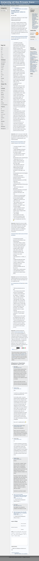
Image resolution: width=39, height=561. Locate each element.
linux (3, 88)
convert (2, 54)
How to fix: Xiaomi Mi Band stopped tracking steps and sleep (34, 62)
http (1, 86)
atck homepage (18, 37)
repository (2, 110)
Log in (31, 76)
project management (4, 104)
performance (2, 97)
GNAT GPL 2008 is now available (21, 8)
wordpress (3, 128)
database (2, 57)
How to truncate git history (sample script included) (33, 57)
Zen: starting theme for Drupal (17, 283)
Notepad (13, 354)
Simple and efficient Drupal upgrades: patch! (35, 23)
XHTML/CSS (22, 354)
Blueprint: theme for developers (17, 141)
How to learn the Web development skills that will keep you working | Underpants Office (20, 495)
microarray (3, 90)
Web (19, 354)
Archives (13, 5)
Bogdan (15, 458)
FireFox (2, 69)
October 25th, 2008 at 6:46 (18, 498)
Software (16, 354)
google (2, 78)
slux (14, 366)
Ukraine (2, 121)
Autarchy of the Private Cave (18, 2)
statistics (2, 117)
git (1, 76)
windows (3, 126)
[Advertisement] (4, 28)
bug (1, 51)
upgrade (2, 124)
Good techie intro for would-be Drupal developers (35, 17)
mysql (2, 94)
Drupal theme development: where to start (18, 12)
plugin (2, 101)
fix (1, 71)
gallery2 (2, 74)
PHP (2, 99)
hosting (2, 81)
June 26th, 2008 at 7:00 (17, 388)
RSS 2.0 (14, 357)
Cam (15, 504)
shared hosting (3, 114)
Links (25, 353)
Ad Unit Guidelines (15, 554)
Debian (3, 60)
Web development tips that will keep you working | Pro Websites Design (20, 513)
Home (2, 5)
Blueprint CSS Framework (20, 143)
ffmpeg (2, 67)
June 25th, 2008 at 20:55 (18, 367)
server (2, 112)
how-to (3, 84)
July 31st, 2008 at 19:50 (17, 459)
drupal (3, 64)
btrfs (2, 49)
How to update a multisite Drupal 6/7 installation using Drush (35, 27)
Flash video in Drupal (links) (35, 14)
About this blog (6, 5)
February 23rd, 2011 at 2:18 (18, 514)
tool (1, 119)
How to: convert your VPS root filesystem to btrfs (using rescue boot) (33, 53)
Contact (17, 5)
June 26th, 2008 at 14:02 (18, 426)
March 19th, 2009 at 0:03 (18, 505)
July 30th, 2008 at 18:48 (17, 439)
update (2, 123)
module (2, 92)
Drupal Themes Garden (18, 425)
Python (3, 106)
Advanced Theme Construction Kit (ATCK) (19, 36)
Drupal (23, 353)
